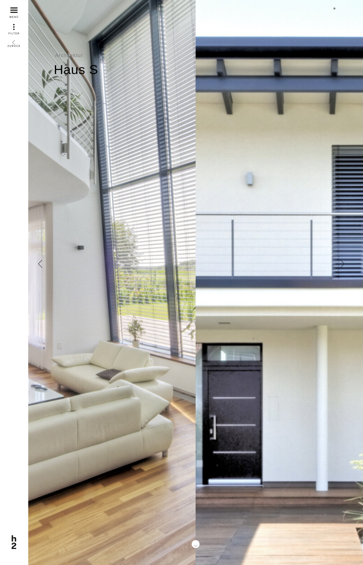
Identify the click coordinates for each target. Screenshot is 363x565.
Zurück (14, 42)
